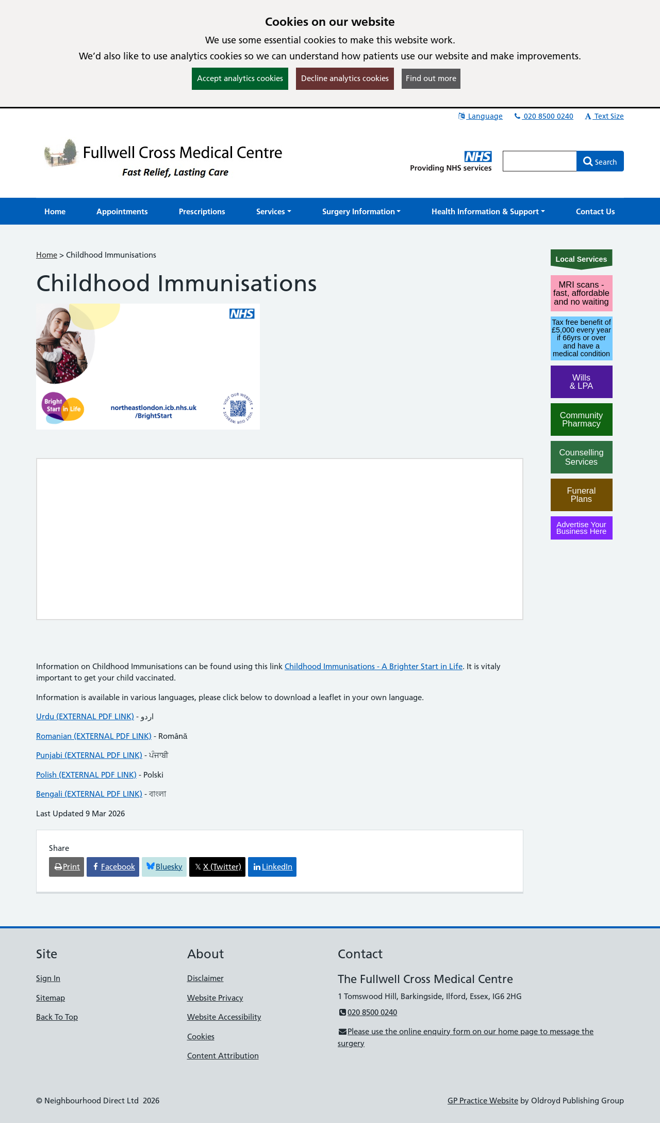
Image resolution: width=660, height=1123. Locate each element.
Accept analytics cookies (240, 78)
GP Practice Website (483, 1100)
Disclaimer (205, 978)
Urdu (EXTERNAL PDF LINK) (85, 716)
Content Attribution (223, 1056)
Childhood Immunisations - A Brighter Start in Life (374, 666)
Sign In (48, 978)
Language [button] (480, 116)
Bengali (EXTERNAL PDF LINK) (89, 794)
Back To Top (57, 1017)
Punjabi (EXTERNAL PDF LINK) (89, 755)
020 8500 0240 (543, 116)
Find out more (431, 78)
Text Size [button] (603, 116)
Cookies (200, 1036)
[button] (274, 211)
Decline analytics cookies (345, 78)
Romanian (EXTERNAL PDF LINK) (94, 736)
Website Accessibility (224, 1017)
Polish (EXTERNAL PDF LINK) (86, 775)
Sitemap (50, 998)
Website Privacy (215, 998)
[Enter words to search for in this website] (540, 161)
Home (46, 255)
